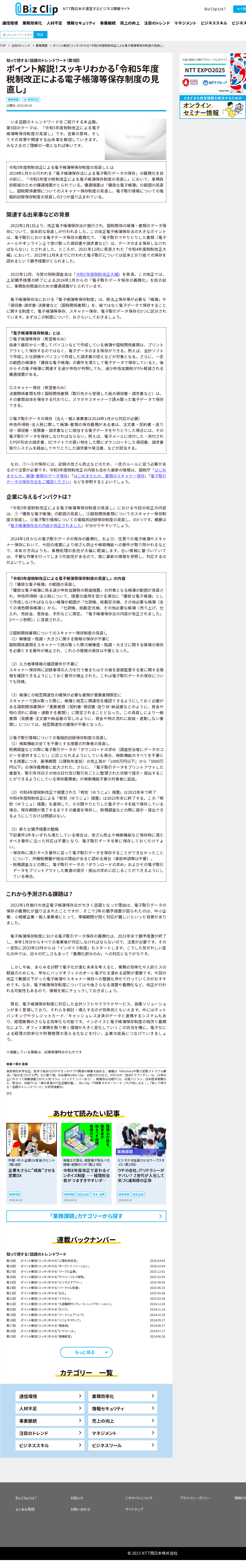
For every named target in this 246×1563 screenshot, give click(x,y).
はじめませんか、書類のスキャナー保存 (109, 476)
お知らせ (76, 1497)
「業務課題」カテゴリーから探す (86, 1216)
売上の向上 (103, 1420)
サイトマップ (134, 1509)
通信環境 (28, 1396)
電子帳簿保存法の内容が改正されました (45, 525)
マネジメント (104, 1433)
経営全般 (83, 1194)
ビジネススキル (34, 1445)
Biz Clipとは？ (215, 8)
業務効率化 (103, 1396)
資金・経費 (98, 1194)
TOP (3, 45)
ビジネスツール (107, 1445)
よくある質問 (24, 1509)
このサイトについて (139, 1497)
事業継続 (28, 1420)
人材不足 (28, 1408)
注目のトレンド (20, 45)
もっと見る (85, 1352)
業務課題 (41, 45)
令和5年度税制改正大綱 (97, 274)
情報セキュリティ (108, 1408)
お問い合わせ (80, 1509)
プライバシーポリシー (195, 1497)
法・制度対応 (31, 99)
